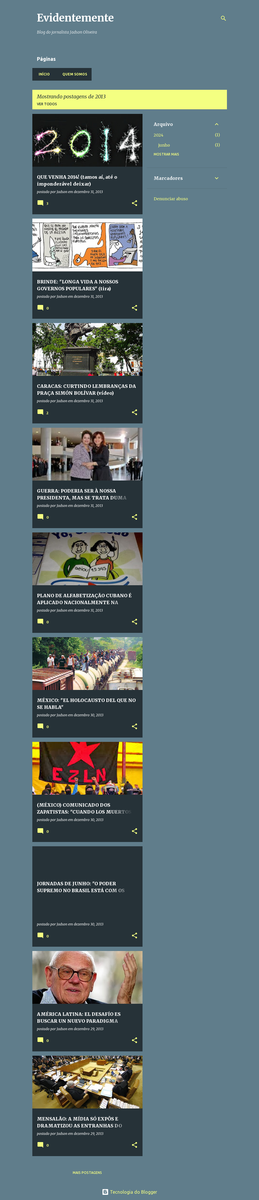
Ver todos (47, 104)
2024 (158, 135)
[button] (134, 203)
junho (164, 145)
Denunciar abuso (171, 198)
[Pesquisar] (223, 18)
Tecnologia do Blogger (129, 1192)
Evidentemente (75, 17)
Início (42, 74)
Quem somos (73, 74)
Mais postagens (87, 1172)
